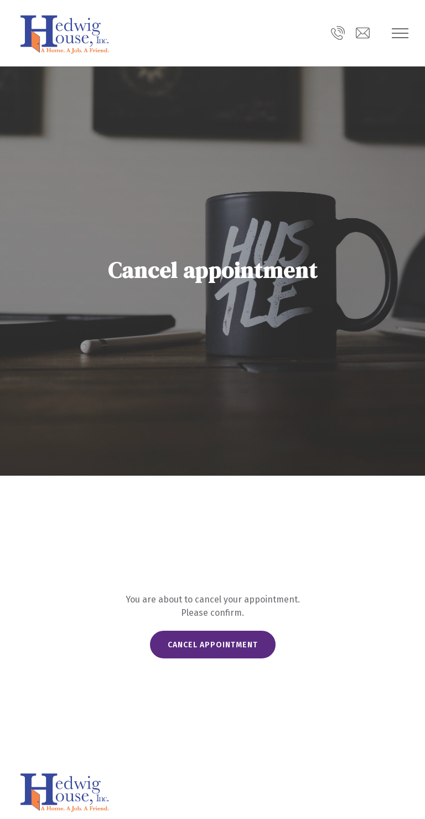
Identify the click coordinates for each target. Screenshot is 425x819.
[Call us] (337, 32)
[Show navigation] (400, 33)
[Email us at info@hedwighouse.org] (362, 32)
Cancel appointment (213, 645)
